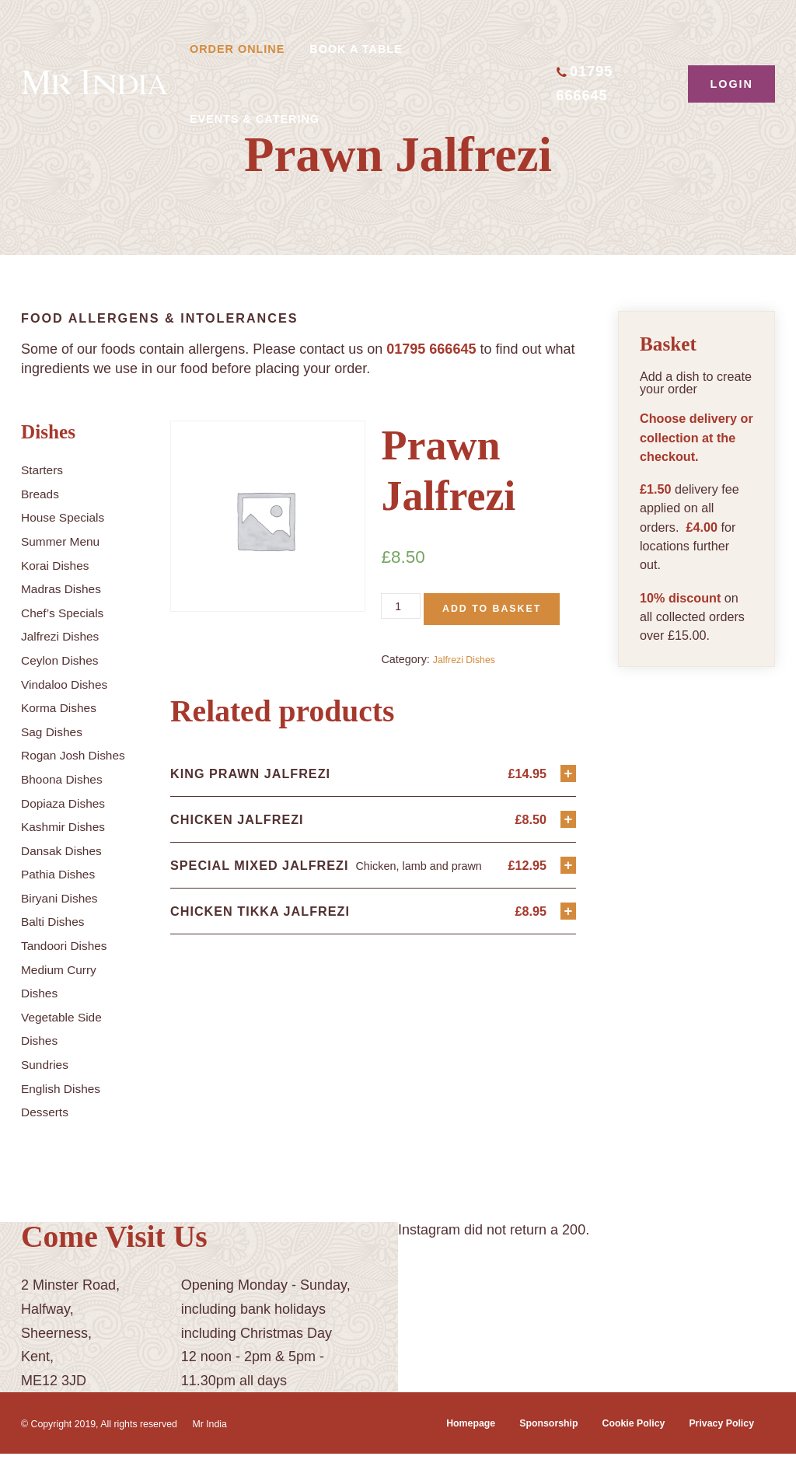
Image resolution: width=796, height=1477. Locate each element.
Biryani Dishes (65, 921)
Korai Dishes (60, 565)
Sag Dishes (57, 731)
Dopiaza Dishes (70, 826)
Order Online (237, 49)
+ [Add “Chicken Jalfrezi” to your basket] (567, 858)
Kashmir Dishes (70, 850)
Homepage (435, 1446)
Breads (43, 493)
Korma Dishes (65, 707)
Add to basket (459, 641)
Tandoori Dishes (71, 969)
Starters (45, 469)
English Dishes (67, 1111)
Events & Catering (254, 119)
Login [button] (731, 84)
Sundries (48, 1088)
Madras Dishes (67, 588)
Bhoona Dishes (68, 803)
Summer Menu (67, 541)
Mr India (241, 1446)
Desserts (48, 1136)
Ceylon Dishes (66, 660)
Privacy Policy (716, 1446)
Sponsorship (522, 1446)
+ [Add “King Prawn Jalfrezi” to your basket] (567, 809)
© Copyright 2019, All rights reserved (112, 1446)
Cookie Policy (617, 1446)
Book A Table (355, 49)
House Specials (69, 517)
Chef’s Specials (69, 612)
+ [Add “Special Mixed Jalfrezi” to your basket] (567, 907)
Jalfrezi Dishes (66, 636)
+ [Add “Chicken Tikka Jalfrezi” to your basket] (567, 956)
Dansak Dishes (68, 874)
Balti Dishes (58, 945)
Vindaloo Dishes (71, 684)
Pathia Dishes (64, 898)
